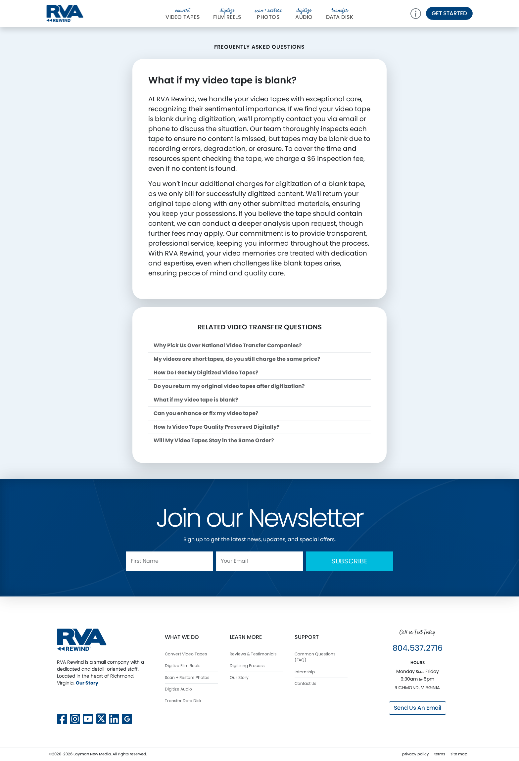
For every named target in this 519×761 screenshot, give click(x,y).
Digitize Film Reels (182, 665)
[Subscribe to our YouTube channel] (88, 718)
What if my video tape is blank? (196, 400)
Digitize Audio (178, 689)
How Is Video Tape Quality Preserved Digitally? (217, 427)
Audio (303, 14)
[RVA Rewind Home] (82, 639)
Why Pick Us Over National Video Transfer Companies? (228, 345)
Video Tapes (182, 14)
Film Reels (227, 14)
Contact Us (305, 683)
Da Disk (340, 14)
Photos (268, 14)
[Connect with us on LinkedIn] (114, 718)
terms (439, 754)
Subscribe (349, 561)
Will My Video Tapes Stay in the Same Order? (214, 440)
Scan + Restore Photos (187, 677)
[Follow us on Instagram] (75, 718)
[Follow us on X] (101, 699)
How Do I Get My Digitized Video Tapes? (206, 372)
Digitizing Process (247, 665)
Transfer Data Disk (183, 700)
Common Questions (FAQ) (315, 657)
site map (458, 754)
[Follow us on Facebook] (62, 718)
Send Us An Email (417, 708)
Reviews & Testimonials (253, 654)
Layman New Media (92, 754)
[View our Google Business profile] (127, 718)
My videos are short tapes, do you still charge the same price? (237, 359)
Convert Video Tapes (186, 654)
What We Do (182, 637)
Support (307, 637)
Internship (305, 672)
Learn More (246, 637)
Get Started (449, 13)
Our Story (87, 683)
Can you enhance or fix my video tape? (206, 413)
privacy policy (415, 754)
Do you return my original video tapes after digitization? (229, 386)
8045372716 (418, 647)
